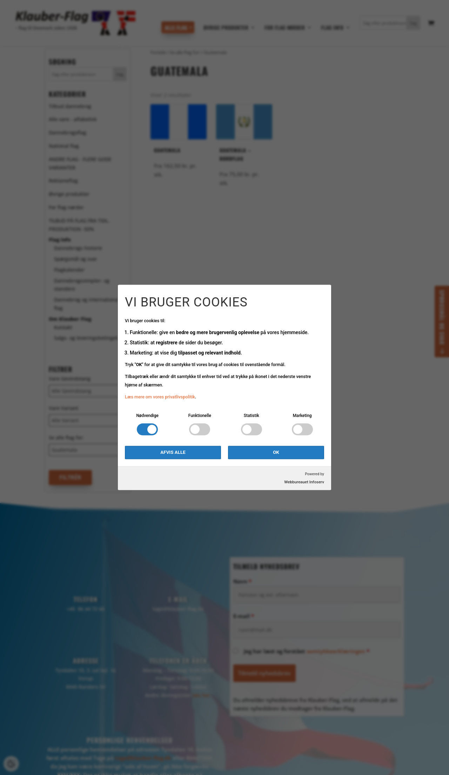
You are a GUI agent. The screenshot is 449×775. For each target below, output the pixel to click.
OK (276, 452)
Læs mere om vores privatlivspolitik (160, 396)
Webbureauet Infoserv (304, 482)
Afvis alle (172, 452)
